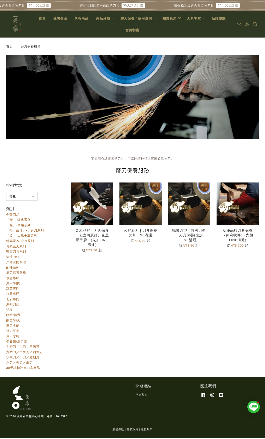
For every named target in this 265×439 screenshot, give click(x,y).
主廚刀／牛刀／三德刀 (22, 348)
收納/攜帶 (13, 316)
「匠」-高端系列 (18, 226)
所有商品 (82, 19)
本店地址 (141, 395)
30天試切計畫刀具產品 (23, 369)
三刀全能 (12, 326)
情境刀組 (12, 258)
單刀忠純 (12, 337)
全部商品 (12, 216)
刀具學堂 (196, 19)
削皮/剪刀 (13, 321)
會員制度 (132, 31)
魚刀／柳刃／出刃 (19, 364)
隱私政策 (132, 430)
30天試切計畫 (42, 5)
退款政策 (147, 430)
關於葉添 (172, 19)
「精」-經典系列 (18, 221)
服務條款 (118, 430)
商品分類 (105, 19)
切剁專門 (12, 300)
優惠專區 (60, 19)
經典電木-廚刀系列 (20, 242)
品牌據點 (219, 19)
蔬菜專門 (12, 290)
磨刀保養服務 (16, 274)
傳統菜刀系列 (16, 247)
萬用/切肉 (13, 284)
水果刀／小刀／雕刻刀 (22, 358)
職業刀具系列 (16, 252)
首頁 (42, 19)
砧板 (9, 311)
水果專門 (12, 295)
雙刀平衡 (12, 332)
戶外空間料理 (16, 263)
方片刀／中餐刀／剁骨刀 (24, 353)
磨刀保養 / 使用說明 (138, 19)
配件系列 (12, 268)
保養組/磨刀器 (16, 342)
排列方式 (14, 187)
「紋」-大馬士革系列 (21, 237)
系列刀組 (12, 305)
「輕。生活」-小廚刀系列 (25, 231)
